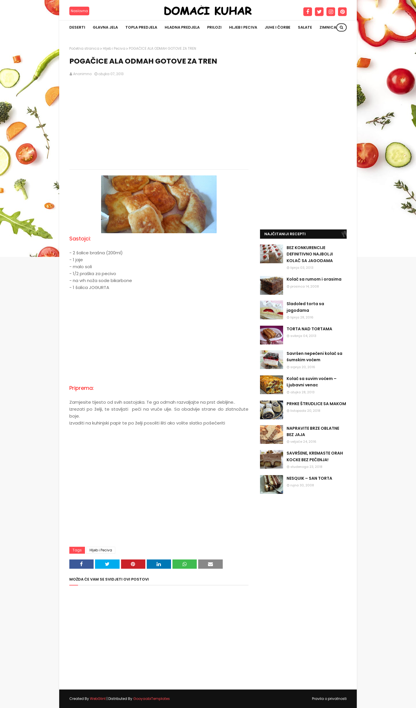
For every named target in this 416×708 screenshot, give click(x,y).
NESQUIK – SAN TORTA (309, 478)
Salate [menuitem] (305, 27)
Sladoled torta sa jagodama (305, 307)
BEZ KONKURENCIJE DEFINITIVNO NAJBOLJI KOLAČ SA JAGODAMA (310, 254)
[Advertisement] (158, 123)
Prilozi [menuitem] (214, 27)
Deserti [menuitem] (77, 27)
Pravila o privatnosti (329, 698)
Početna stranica (84, 48)
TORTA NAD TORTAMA (309, 329)
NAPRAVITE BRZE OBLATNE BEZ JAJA (313, 431)
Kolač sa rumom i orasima (314, 279)
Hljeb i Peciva (114, 48)
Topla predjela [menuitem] (141, 27)
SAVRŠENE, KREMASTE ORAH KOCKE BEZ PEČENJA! (315, 456)
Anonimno (82, 73)
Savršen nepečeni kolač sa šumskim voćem (314, 357)
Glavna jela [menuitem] (105, 27)
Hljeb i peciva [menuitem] (243, 27)
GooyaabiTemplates (151, 698)
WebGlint (98, 698)
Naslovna (79, 10)
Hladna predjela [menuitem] (182, 27)
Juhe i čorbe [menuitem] (277, 27)
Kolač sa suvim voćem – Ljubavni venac (312, 382)
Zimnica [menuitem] (328, 27)
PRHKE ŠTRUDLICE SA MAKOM (316, 404)
